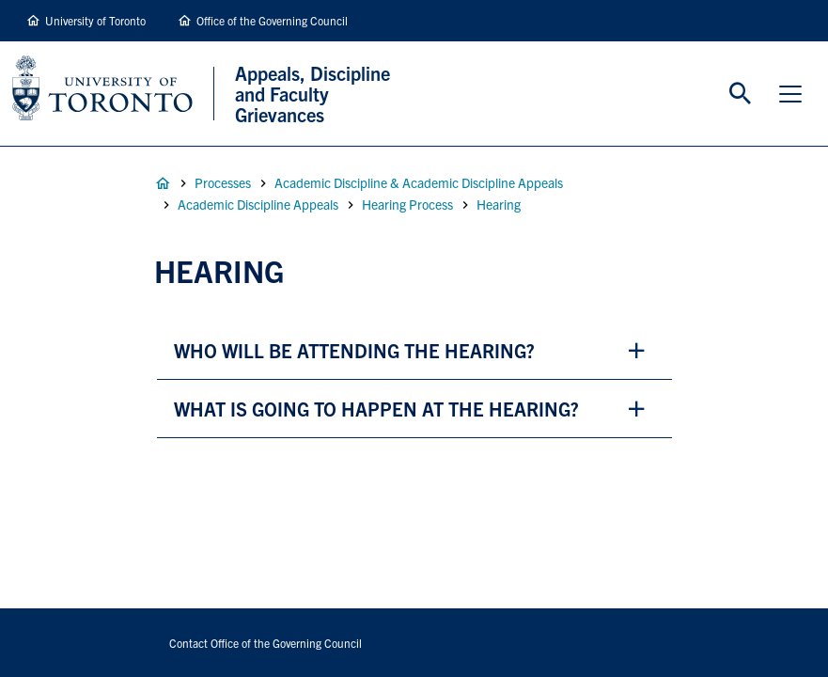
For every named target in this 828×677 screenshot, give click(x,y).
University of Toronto (95, 20)
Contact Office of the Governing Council (265, 643)
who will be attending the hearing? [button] (354, 350)
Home (162, 183)
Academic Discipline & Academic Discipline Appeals (418, 182)
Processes (223, 182)
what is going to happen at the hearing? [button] (376, 408)
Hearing (498, 204)
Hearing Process (407, 204)
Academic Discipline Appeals (258, 204)
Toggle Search (740, 94)
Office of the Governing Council (272, 20)
